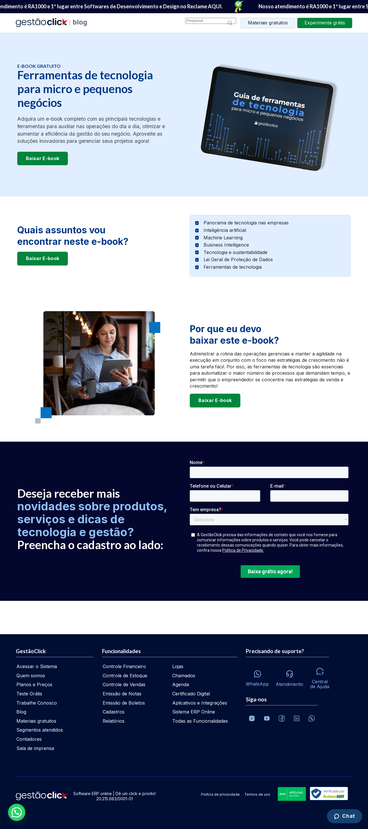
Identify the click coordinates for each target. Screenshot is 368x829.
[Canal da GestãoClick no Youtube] (267, 718)
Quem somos (30, 675)
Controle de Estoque (125, 675)
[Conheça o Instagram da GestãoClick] (252, 718)
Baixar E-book (42, 158)
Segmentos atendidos (39, 730)
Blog (21, 712)
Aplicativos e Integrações (199, 703)
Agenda (180, 684)
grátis (324, 23)
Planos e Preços (34, 684)
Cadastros (113, 712)
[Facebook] (282, 718)
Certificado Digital (191, 694)
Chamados (183, 675)
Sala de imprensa (35, 748)
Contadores (29, 739)
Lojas (177, 666)
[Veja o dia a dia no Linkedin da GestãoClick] (297, 718)
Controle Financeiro (124, 666)
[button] (18, 812)
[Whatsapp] (257, 677)
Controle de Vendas (124, 684)
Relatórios (113, 721)
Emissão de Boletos (124, 703)
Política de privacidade (220, 794)
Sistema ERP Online (193, 712)
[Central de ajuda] (319, 676)
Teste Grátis (29, 694)
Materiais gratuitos (268, 23)
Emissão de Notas (122, 694)
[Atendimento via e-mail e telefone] (289, 677)
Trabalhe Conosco (36, 703)
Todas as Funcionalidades (200, 721)
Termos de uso (257, 794)
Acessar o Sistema (36, 666)
